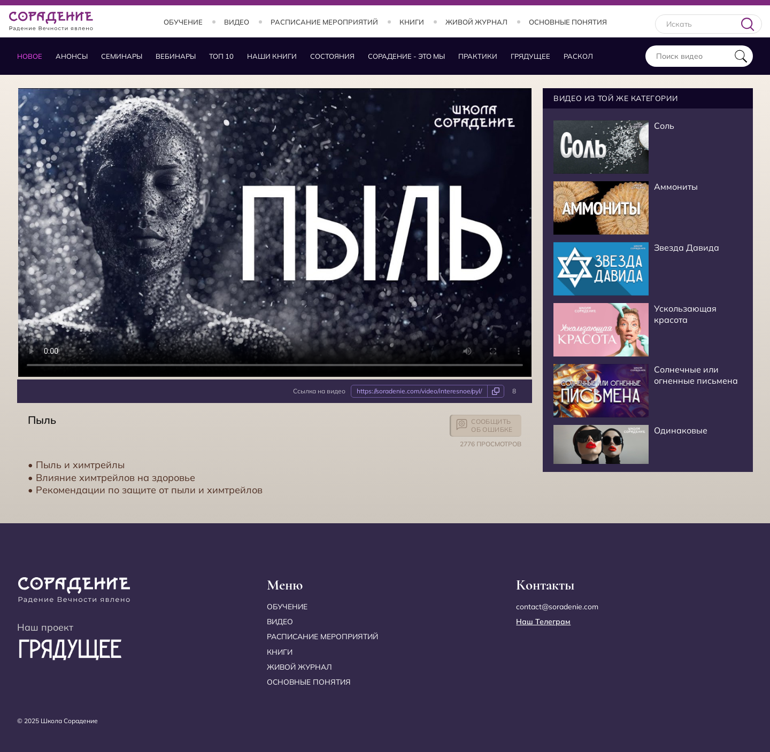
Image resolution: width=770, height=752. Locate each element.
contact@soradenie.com (557, 606)
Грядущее (530, 56)
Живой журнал (476, 22)
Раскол (578, 56)
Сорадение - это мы (406, 56)
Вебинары (176, 56)
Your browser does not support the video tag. (275, 232)
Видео (236, 22)
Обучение (183, 22)
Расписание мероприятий (324, 22)
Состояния (332, 56)
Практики (477, 56)
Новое (29, 56)
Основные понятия (568, 22)
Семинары (121, 56)
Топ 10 (221, 56)
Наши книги (272, 56)
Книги (411, 22)
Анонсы (72, 56)
